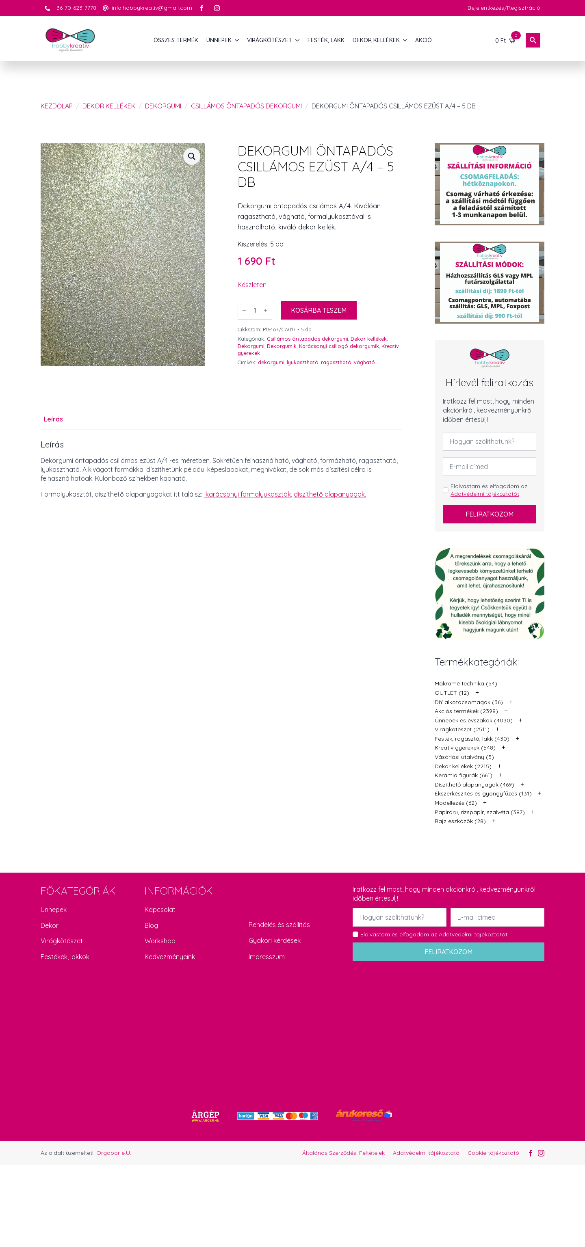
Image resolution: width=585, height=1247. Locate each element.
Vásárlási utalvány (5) (464, 757)
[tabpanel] (221, 469)
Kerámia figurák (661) (463, 775)
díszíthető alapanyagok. (330, 494)
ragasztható (336, 362)
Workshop (160, 941)
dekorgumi (271, 362)
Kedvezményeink (170, 957)
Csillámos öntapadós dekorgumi (246, 106)
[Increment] (265, 310)
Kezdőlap (57, 106)
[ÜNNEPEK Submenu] (237, 40)
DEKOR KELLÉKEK (376, 40)
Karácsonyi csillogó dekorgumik (339, 346)
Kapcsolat (160, 910)
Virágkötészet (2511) (462, 729)
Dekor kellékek (108, 106)
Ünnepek (54, 910)
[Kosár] (506, 40)
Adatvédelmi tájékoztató (426, 1152)
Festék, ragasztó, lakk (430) (472, 738)
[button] (191, 156)
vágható (364, 362)
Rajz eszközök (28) (460, 821)
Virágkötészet (62, 941)
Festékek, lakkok (65, 957)
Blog (151, 925)
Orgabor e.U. (113, 1152)
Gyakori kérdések (275, 940)
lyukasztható (302, 362)
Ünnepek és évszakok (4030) (474, 720)
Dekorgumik (282, 346)
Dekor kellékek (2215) (463, 766)
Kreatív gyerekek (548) (465, 747)
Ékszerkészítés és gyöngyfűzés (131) (483, 793)
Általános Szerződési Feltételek (343, 1152)
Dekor (49, 925)
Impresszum (267, 957)
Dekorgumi (163, 106)
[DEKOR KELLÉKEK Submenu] (405, 40)
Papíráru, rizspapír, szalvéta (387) (480, 812)
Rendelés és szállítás (279, 925)
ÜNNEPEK (219, 40)
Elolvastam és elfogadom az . (489, 490)
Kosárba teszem (319, 310)
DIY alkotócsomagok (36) (469, 702)
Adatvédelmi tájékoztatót (485, 493)
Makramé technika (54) (466, 683)
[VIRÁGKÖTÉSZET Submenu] (297, 40)
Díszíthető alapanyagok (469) (474, 784)
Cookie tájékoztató (493, 1152)
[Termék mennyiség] (255, 310)
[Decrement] (244, 310)
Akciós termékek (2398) (466, 711)
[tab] (53, 419)
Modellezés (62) (456, 802)
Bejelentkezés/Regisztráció (504, 7)
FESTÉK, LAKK (326, 40)
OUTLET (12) (452, 692)
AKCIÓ (423, 40)
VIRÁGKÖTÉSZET (269, 40)
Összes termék (176, 40)
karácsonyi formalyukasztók (248, 494)
